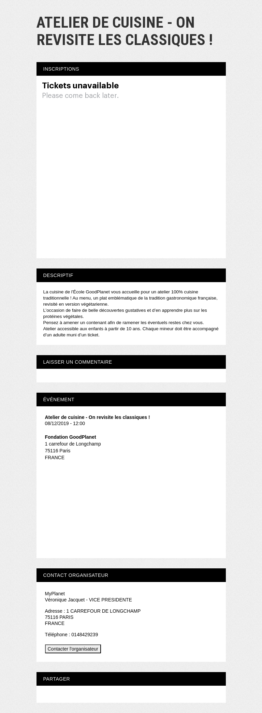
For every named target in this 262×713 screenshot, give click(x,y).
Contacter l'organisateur (73, 649)
